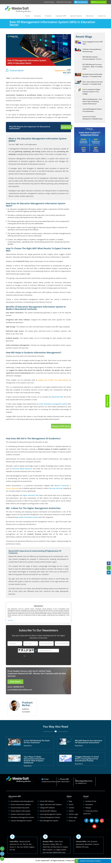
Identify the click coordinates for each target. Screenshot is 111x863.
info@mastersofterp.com (22, 690)
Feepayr (88, 808)
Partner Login (73, 814)
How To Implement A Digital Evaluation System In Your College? (91, 91)
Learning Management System (50, 814)
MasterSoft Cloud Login (64, 2)
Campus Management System (21, 821)
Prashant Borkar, (27, 704)
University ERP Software (48, 811)
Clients (71, 811)
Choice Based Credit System (20, 811)
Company (37, 16)
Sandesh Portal (90, 801)
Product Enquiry (49, 2)
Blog (70, 801)
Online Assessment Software (21, 805)
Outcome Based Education (20, 808)
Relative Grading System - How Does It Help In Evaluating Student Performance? (92, 101)
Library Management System (50, 817)
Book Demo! (15, 681)
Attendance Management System (22, 817)
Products (48, 16)
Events (71, 805)
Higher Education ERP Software (51, 805)
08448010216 (18, 687)
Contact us (102, 16)
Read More (66, 127)
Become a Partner (99, 2)
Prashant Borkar (17, 70)
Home (27, 16)
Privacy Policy (70, 861)
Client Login (73, 817)
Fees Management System (49, 821)
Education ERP (61, 16)
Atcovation (89, 805)
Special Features (76, 16)
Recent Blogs (107, 401)
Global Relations (81, 2)
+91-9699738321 (64, 782)
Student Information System (20, 814)
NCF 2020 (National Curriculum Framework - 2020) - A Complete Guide (92, 67)
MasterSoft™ (45, 861)
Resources (90, 16)
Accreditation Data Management (22, 801)
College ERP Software (47, 808)
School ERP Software (47, 801)
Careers (71, 808)
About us (72, 821)
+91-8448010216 (81, 783)
